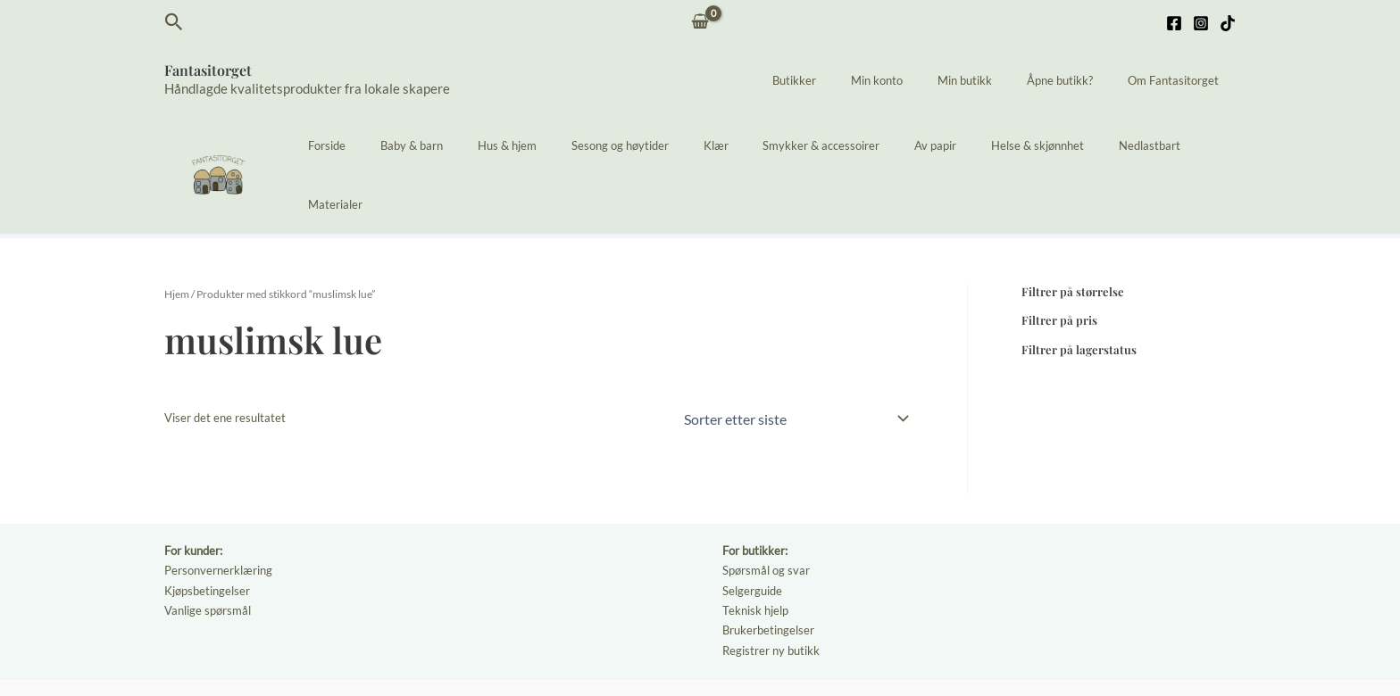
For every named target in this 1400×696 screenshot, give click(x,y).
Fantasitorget (208, 70)
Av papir (925, 145)
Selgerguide (752, 529)
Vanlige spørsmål (207, 549)
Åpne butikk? (1077, 80)
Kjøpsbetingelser (207, 529)
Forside (385, 145)
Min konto (917, 80)
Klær (727, 145)
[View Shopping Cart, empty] (700, 22)
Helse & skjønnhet (1015, 145)
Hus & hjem (541, 145)
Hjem (176, 235)
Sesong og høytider (643, 145)
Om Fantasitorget (1178, 80)
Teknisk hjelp (755, 549)
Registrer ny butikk (771, 587)
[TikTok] (1228, 23)
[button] (174, 22)
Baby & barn (458, 145)
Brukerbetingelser (768, 567)
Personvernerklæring (218, 510)
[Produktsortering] (795, 359)
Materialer (1197, 145)
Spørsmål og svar (766, 510)
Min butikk (993, 80)
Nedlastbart (1115, 145)
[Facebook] (1174, 23)
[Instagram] (1201, 23)
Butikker (846, 80)
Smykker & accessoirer (821, 145)
